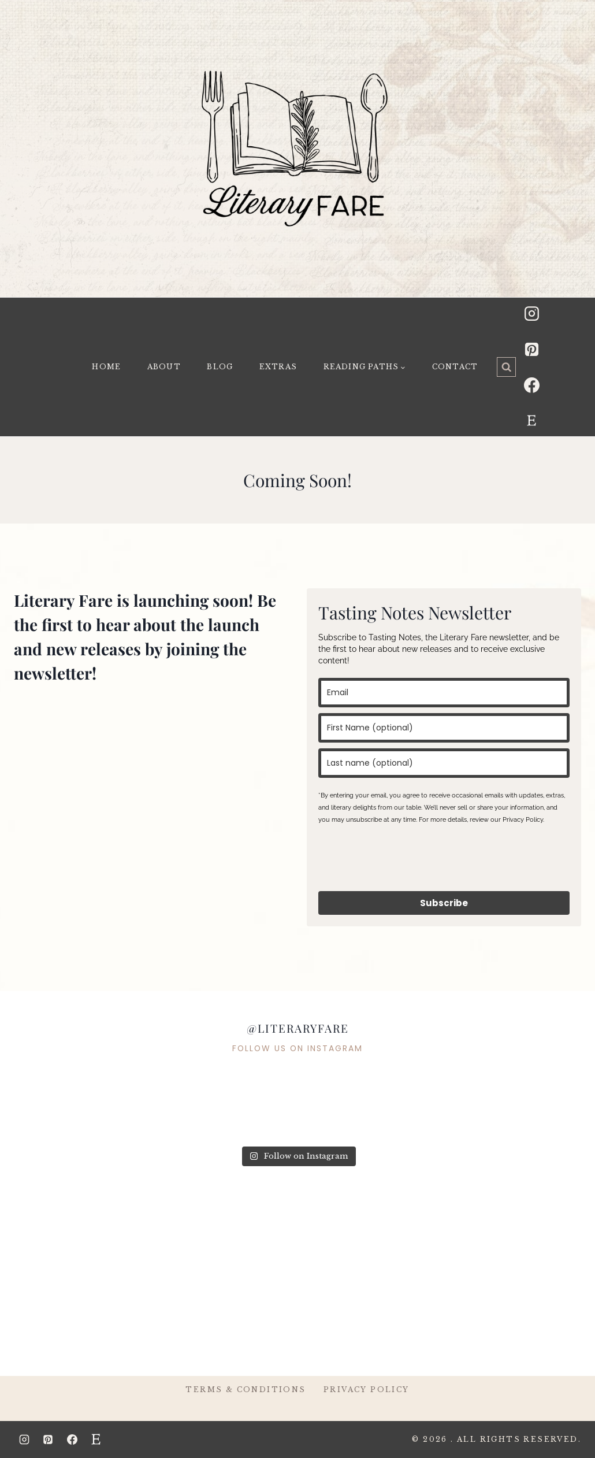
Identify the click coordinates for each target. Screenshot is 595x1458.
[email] (444, 692)
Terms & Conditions (245, 1389)
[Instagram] (531, 313)
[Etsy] (531, 420)
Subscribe (444, 903)
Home (106, 366)
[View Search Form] (506, 367)
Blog (220, 366)
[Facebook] (531, 384)
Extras (278, 366)
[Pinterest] (531, 349)
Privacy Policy (366, 1389)
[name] (444, 728)
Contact (455, 366)
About (164, 366)
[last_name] (444, 763)
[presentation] (406, 857)
